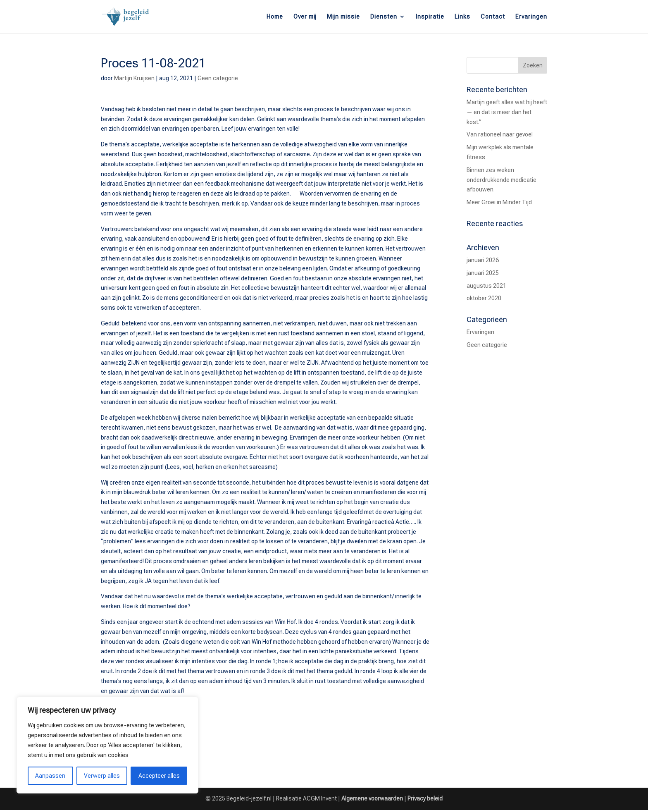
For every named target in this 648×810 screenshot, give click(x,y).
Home (275, 17)
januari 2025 (483, 273)
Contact (493, 17)
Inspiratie (430, 17)
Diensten (383, 17)
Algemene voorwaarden (372, 798)
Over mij (305, 17)
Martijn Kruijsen (134, 78)
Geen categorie (218, 78)
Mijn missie (343, 17)
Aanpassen (50, 775)
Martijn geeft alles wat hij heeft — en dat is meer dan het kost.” (507, 112)
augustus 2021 (486, 285)
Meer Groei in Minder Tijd (499, 202)
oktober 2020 (484, 298)
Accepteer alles (159, 775)
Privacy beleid (425, 798)
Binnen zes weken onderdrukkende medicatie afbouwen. (501, 180)
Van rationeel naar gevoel (500, 134)
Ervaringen (531, 17)
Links (462, 17)
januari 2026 (483, 260)
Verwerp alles (102, 775)
